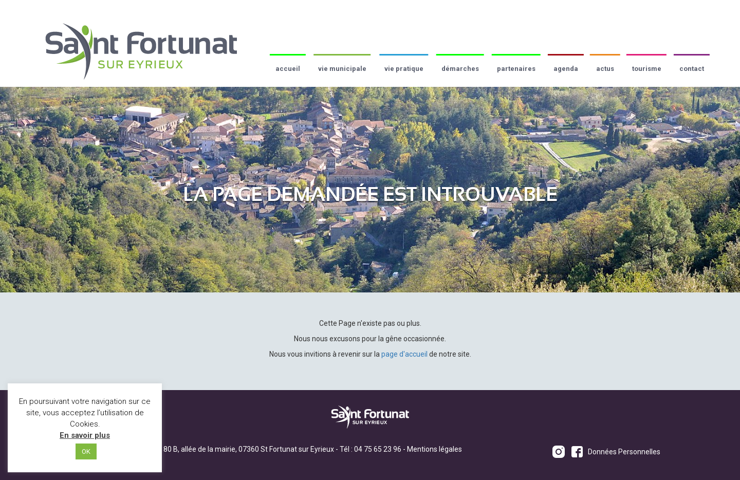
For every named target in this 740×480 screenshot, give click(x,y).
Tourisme (646, 68)
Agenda (565, 68)
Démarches (460, 68)
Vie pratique (403, 68)
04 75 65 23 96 (377, 449)
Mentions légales (434, 449)
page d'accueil (404, 354)
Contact (691, 68)
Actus (605, 68)
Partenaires (516, 68)
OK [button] (86, 451)
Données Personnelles (624, 452)
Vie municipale (342, 68)
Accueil (287, 68)
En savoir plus (85, 435)
